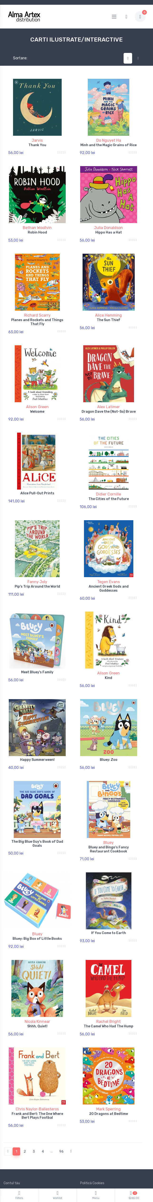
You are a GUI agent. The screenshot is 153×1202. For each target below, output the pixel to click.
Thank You (37, 145)
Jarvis (37, 140)
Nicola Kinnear (37, 993)
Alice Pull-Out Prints (37, 482)
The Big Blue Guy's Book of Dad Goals (37, 821)
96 (61, 1117)
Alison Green (37, 398)
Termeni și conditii (17, 1163)
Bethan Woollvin (37, 225)
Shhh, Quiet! (37, 998)
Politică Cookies (92, 1149)
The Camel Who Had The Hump (108, 998)
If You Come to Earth (108, 908)
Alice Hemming (108, 309)
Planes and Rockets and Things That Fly (37, 316)
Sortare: (16, 58)
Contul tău (12, 1149)
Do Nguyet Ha (108, 140)
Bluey (108, 820)
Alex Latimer (108, 398)
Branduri (10, 1170)
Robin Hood (37, 230)
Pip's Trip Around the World (37, 572)
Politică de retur (16, 1156)
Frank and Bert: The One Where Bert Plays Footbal (37, 1085)
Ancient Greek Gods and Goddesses (109, 574)
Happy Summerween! (37, 740)
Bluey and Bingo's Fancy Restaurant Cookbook (108, 827)
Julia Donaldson (108, 225)
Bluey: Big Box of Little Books (37, 913)
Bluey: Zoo (108, 740)
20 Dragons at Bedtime (108, 1083)
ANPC (84, 1156)
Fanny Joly (37, 567)
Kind (108, 661)
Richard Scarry (37, 309)
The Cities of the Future (108, 488)
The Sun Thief (108, 314)
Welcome (37, 403)
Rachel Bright (108, 993)
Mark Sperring (108, 1078)
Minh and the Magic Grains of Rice (108, 145)
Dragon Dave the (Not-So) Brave (109, 403)
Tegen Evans (108, 567)
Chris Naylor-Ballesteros (37, 1078)
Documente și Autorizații (99, 1163)
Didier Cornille (108, 483)
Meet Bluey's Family (37, 655)
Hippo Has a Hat (108, 230)
